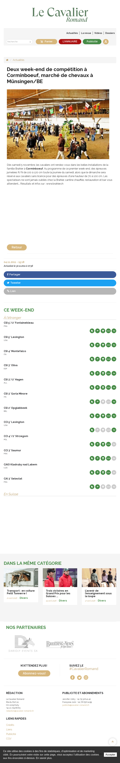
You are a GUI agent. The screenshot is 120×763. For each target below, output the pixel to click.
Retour (17, 247)
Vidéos (98, 33)
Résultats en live (108, 331)
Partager (13, 274)
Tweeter (14, 282)
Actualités (72, 33)
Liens (9, 729)
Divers (24, 597)
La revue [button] (86, 33)
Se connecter (105, 42)
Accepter (110, 754)
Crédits (10, 724)
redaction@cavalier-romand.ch (20, 711)
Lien (11, 291)
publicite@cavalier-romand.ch (75, 705)
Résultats (103, 331)
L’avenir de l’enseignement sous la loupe (98, 593)
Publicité (92, 41)
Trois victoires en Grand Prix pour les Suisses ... (58, 593)
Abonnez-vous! (34, 673)
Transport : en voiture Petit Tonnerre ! (21, 592)
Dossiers (110, 33)
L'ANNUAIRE (70, 41)
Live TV (114, 331)
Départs (97, 331)
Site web (92, 331)
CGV (8, 738)
